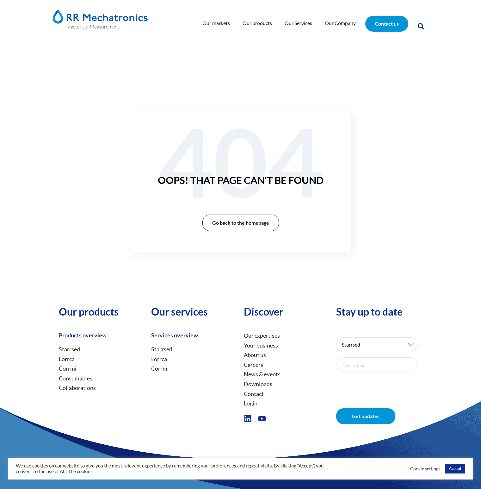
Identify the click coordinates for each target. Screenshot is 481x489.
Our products (257, 23)
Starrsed (69, 349)
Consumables (75, 378)
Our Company (340, 23)
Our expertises (262, 335)
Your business (261, 345)
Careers (253, 364)
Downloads (258, 383)
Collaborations (77, 388)
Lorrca (67, 358)
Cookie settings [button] (425, 468)
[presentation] (384, 385)
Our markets (216, 23)
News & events (262, 374)
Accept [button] (455, 468)
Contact (254, 393)
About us (255, 354)
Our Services (298, 23)
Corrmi (68, 368)
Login (250, 403)
